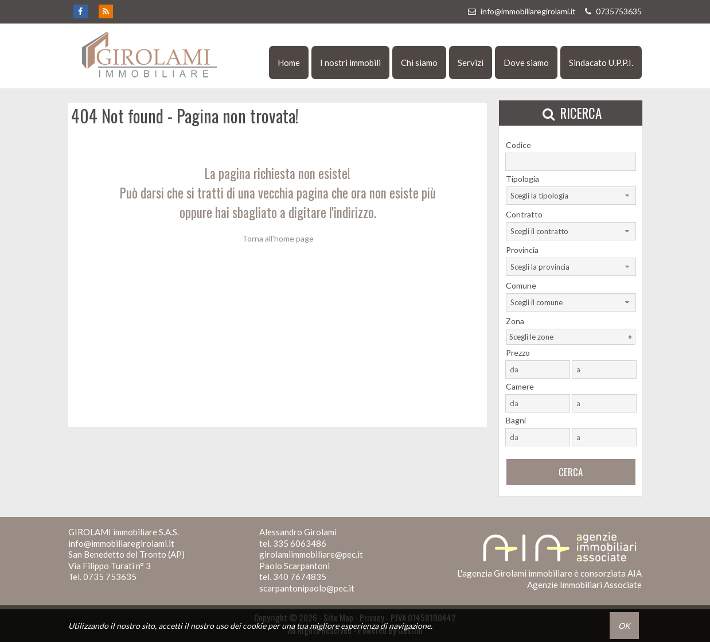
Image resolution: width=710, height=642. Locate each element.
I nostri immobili (350, 62)
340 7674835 (299, 576)
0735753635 (612, 11)
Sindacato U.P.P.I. (601, 62)
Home (289, 62)
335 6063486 (299, 543)
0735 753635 (109, 576)
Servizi (470, 62)
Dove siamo (526, 62)
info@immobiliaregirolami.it (521, 11)
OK (624, 626)
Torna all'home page (278, 238)
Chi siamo (419, 62)
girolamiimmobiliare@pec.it (311, 554)
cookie (254, 626)
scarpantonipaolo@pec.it (306, 588)
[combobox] (571, 195)
